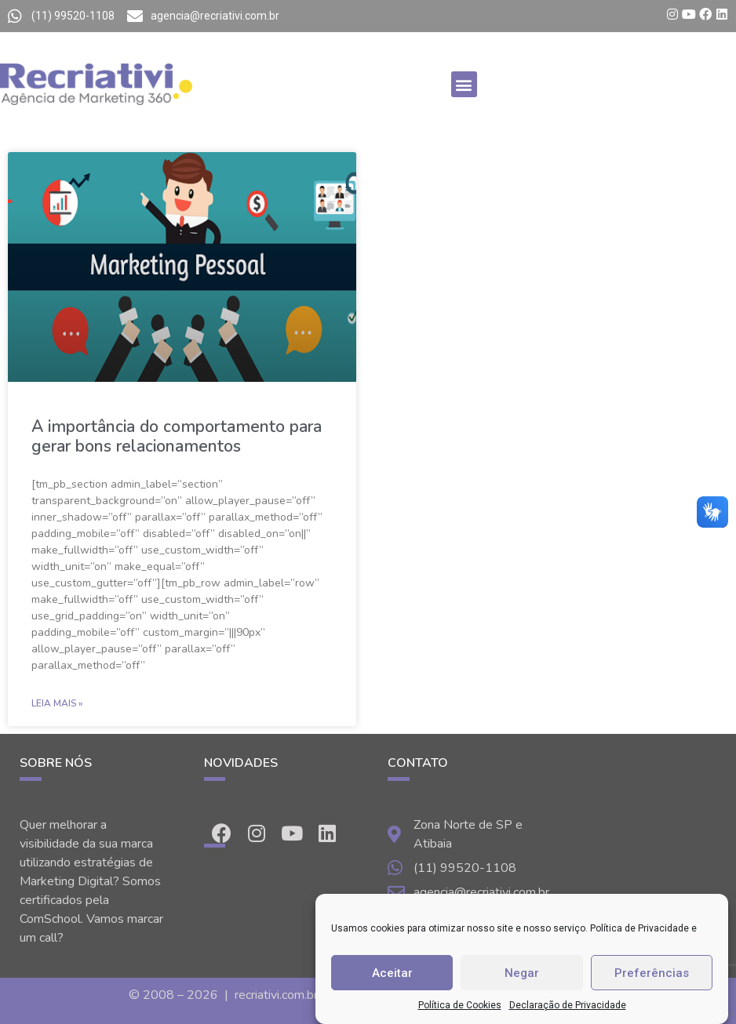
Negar (522, 973)
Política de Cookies (459, 1005)
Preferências (651, 973)
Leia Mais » (56, 703)
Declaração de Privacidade (567, 1005)
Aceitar (392, 973)
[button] (464, 84)
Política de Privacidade (639, 928)
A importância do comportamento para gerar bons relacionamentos (176, 436)
